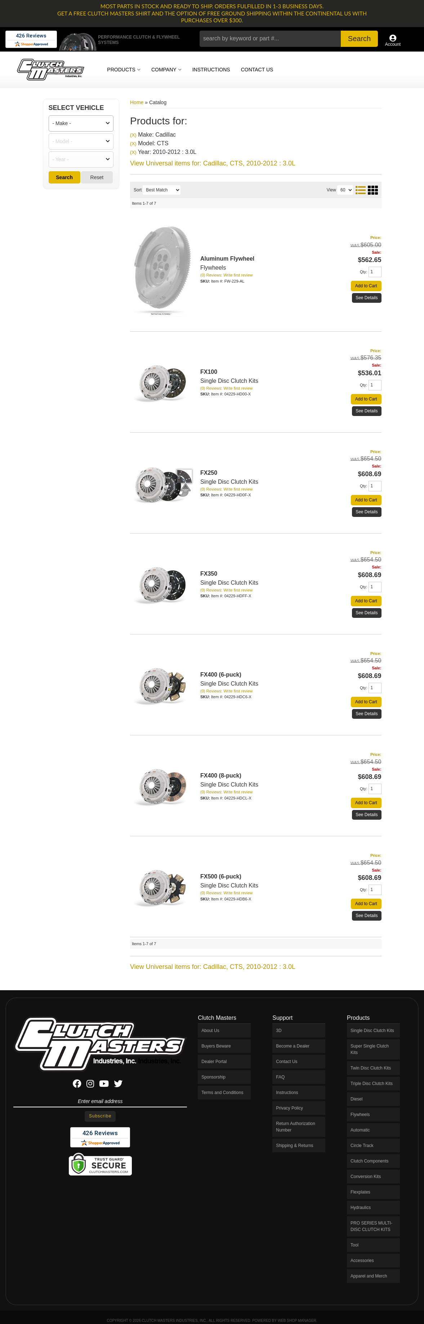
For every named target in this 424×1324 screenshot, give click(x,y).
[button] (289, 39)
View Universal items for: (212, 163)
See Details (367, 297)
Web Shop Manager (297, 1321)
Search (64, 177)
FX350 (208, 574)
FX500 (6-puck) (220, 876)
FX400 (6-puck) (220, 675)
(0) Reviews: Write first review (226, 275)
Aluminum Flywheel (227, 259)
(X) (133, 135)
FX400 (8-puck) (220, 775)
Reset (97, 177)
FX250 (208, 473)
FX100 (208, 372)
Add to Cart (366, 285)
